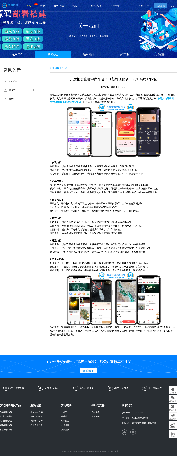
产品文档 (95, 412)
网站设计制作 (36, 421)
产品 (42, 5)
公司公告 (13, 81)
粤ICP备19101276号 (110, 451)
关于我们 (115, 5)
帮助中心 (77, 5)
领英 (173, 436)
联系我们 (88, 54)
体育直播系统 (6, 412)
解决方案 (96, 5)
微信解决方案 (36, 412)
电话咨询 (172, 410)
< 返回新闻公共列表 (58, 68)
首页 (31, 5)
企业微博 (172, 419)
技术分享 (13, 99)
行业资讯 (13, 90)
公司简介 (17, 54)
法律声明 (124, 54)
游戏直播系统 (6, 421)
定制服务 (95, 416)
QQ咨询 (173, 393)
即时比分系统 (6, 416)
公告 (173, 6)
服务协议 (65, 430)
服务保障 (59, 5)
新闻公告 (53, 54)
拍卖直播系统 (6, 430)
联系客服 (161, 6)
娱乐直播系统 (6, 425)
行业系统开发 (36, 425)
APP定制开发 (36, 416)
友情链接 (159, 54)
